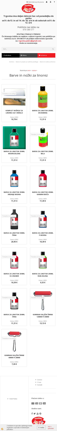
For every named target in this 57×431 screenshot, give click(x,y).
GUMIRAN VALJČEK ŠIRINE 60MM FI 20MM (14, 356)
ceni (29, 70)
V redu (41, 427)
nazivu (34, 70)
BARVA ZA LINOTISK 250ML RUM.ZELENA (42, 275)
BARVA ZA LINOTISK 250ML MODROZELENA (14, 152)
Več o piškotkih (51, 427)
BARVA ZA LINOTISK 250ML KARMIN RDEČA (42, 193)
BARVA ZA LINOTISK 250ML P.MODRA (42, 234)
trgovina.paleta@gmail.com (29, 41)
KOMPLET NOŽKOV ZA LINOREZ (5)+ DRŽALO (14, 111)
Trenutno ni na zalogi (9, 94)
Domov (11, 62)
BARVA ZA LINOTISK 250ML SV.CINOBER (14, 275)
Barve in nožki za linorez (47, 62)
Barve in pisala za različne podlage (27, 62)
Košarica (43, 55)
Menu (24, 55)
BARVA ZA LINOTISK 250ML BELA (42, 152)
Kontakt (39, 385)
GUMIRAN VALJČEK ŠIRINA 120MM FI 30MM (43, 315)
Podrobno (7, 55)
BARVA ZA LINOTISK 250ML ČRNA (14, 315)
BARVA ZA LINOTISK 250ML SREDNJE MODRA (14, 193)
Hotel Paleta (13, 399)
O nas (39, 382)
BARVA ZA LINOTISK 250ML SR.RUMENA (42, 111)
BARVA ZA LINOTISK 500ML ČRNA (14, 234)
